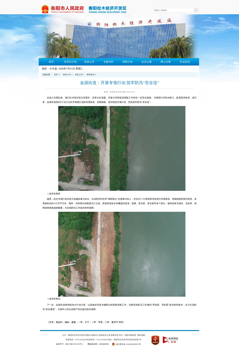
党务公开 (79, 74)
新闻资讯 (90, 74)
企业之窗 (147, 61)
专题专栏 (108, 61)
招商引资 (127, 61)
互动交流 (185, 61)
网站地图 (141, 335)
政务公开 (89, 61)
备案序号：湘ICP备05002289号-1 (69, 344)
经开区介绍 (70, 61)
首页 (51, 61)
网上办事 (166, 61)
